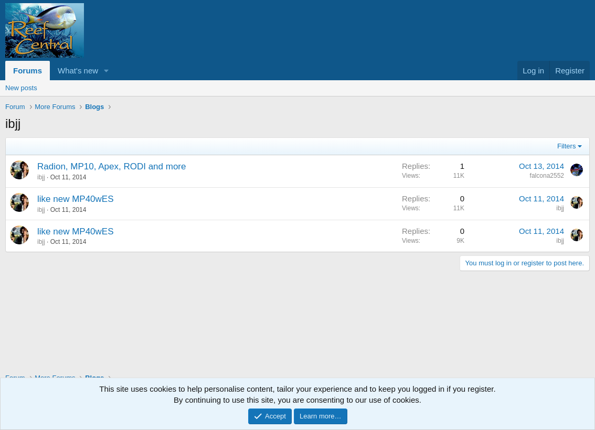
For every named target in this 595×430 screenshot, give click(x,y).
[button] (106, 70)
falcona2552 (547, 175)
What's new (78, 70)
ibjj (41, 177)
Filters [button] (566, 146)
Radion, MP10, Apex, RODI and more (111, 166)
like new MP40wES (75, 199)
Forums (27, 70)
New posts (21, 88)
